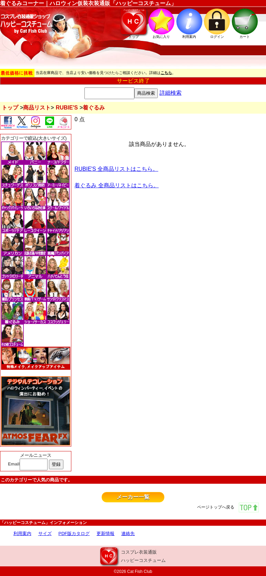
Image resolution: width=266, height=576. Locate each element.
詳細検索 (171, 93)
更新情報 (105, 533)
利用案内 (22, 533)
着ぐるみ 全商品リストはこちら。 (116, 185)
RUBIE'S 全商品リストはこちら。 (116, 169)
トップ (10, 108)
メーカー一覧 (133, 497)
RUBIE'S (67, 108)
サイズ (45, 533)
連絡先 (128, 533)
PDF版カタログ (74, 533)
